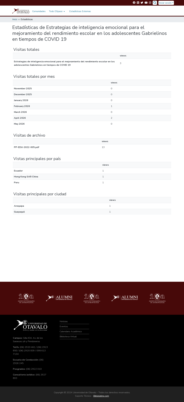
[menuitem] (56, 11)
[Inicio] (20, 11)
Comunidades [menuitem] (39, 11)
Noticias (64, 321)
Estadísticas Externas (80, 11)
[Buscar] (155, 3)
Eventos (64, 326)
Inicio (14, 19)
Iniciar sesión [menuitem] (165, 2)
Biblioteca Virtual (68, 336)
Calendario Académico (71, 331)
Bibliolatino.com (101, 396)
